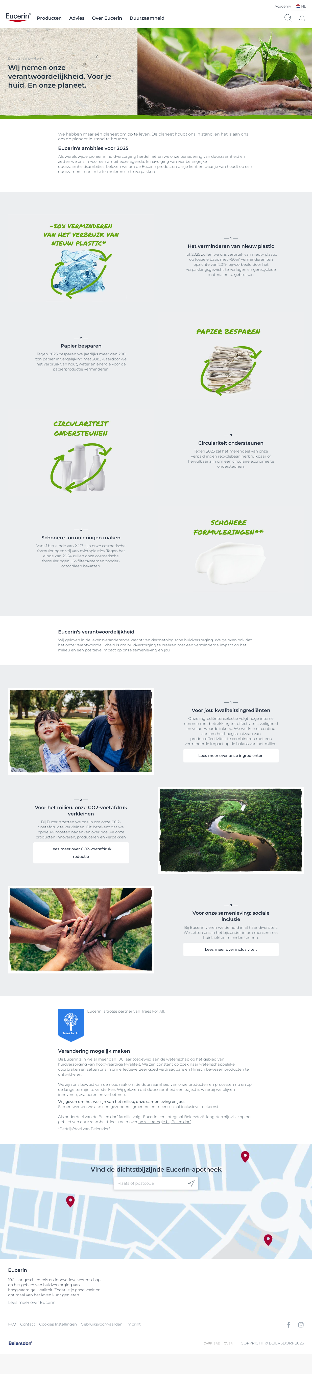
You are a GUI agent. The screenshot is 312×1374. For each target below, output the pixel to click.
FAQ (12, 1324)
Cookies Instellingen (58, 1324)
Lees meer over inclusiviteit (231, 949)
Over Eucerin (107, 18)
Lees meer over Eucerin (32, 1302)
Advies (76, 18)
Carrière (212, 1343)
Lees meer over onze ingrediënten (230, 755)
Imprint (134, 1324)
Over (228, 1343)
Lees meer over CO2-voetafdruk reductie (81, 853)
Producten (49, 18)
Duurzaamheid (147, 18)
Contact (27, 1324)
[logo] (18, 18)
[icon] (302, 18)
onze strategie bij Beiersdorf (164, 1121)
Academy (283, 6)
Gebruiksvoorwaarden (102, 1324)
